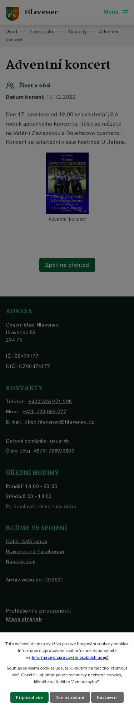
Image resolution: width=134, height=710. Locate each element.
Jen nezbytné (69, 697)
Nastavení (107, 697)
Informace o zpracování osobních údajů (70, 657)
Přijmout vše (29, 697)
